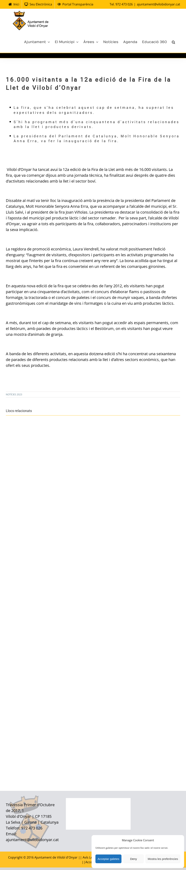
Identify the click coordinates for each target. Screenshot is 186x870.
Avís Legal (90, 857)
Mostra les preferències (163, 858)
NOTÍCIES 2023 (14, 394)
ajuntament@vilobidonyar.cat (158, 4)
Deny (133, 858)
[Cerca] (173, 41)
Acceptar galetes (108, 858)
